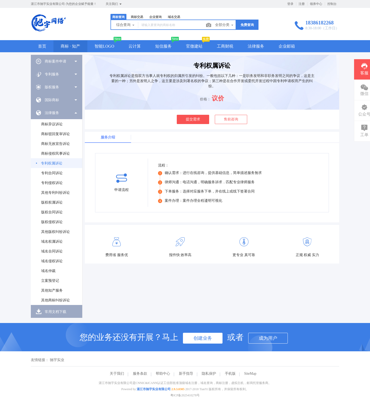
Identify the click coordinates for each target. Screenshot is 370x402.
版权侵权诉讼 (52, 222)
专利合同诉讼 (52, 173)
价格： (205, 99)
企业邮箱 (287, 46)
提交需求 (193, 119)
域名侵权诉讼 (52, 261)
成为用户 (268, 338)
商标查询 (118, 17)
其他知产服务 (52, 290)
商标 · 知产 (70, 46)
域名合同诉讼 (52, 251)
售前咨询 (231, 119)
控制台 (332, 4)
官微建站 (194, 46)
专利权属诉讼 (51, 163)
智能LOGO (104, 46)
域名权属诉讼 (52, 241)
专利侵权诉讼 (52, 183)
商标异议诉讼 (52, 124)
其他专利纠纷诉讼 (55, 193)
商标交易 (137, 17)
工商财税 (225, 46)
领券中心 (316, 4)
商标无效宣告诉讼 (55, 144)
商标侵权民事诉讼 (55, 153)
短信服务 (163, 46)
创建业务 (202, 338)
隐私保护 (209, 373)
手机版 (230, 373)
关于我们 (117, 373)
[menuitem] (56, 61)
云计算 (134, 46)
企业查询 (155, 17)
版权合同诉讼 (52, 212)
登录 (290, 4)
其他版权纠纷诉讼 (55, 232)
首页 (42, 46)
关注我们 (114, 4)
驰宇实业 (57, 360)
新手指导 (186, 373)
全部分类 (224, 25)
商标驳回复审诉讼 (55, 134)
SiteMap (250, 373)
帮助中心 (163, 373)
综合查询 (125, 25)
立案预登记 (50, 281)
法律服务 (256, 46)
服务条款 (140, 373)
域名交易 (174, 17)
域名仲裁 (48, 271)
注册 (302, 4)
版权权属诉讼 (52, 202)
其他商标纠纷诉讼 (55, 300)
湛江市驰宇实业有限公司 (154, 389)
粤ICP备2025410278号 (185, 395)
